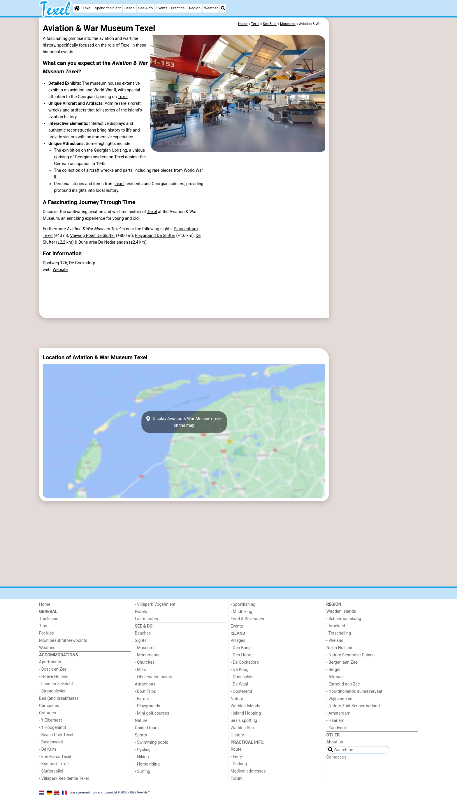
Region (195, 8)
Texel (87, 8)
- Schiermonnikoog (343, 618)
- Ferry (236, 756)
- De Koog (240, 669)
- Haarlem (335, 720)
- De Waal (239, 684)
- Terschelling (338, 633)
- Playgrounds (147, 706)
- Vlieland (335, 640)
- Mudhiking (241, 611)
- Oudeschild (242, 676)
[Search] (223, 8)
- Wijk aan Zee (339, 698)
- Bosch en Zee (52, 669)
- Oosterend (241, 691)
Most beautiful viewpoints (63, 640)
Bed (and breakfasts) (58, 698)
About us (334, 742)
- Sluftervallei (51, 771)
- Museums (145, 647)
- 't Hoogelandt (52, 727)
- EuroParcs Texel (55, 756)
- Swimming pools (151, 742)
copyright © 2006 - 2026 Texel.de (126, 792)
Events (161, 8)
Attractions (145, 684)
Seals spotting (244, 720)
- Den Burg (240, 647)
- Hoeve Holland (53, 676)
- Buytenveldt (51, 742)
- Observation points (153, 676)
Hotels (141, 611)
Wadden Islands (245, 706)
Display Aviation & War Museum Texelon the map (183, 422)
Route (236, 749)
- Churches (145, 662)
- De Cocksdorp (245, 662)
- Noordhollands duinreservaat (354, 691)
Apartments (50, 662)
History (237, 735)
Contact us (336, 757)
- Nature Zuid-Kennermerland (353, 706)
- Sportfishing (243, 604)
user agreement (80, 792)
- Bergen (334, 669)
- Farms (142, 698)
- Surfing (142, 771)
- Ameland (335, 625)
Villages (238, 640)
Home (44, 604)
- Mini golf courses (152, 713)
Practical (178, 8)
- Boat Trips (145, 691)
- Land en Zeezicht (56, 683)
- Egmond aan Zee (343, 684)
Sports (141, 735)
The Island (48, 618)
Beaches (143, 633)
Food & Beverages (247, 618)
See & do (145, 8)
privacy (97, 792)
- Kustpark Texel (54, 763)
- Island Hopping (246, 713)
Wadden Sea (242, 727)
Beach (129, 8)
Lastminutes (146, 618)
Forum (236, 778)
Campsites (49, 705)
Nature (141, 720)
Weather (211, 8)
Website (60, 269)
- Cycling (143, 749)
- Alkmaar (335, 676)
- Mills (140, 669)
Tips (43, 625)
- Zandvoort (337, 727)
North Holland (339, 647)
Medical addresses (248, 771)
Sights (141, 640)
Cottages (47, 713)
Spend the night (108, 8)
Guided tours (147, 727)
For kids (46, 633)
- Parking (239, 763)
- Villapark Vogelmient (155, 604)
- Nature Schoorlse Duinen (350, 655)
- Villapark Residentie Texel (64, 778)
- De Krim (47, 749)
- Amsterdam (338, 713)
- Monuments (147, 655)
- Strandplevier (52, 691)
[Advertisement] (374, 151)
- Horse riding (147, 764)
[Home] (77, 8)
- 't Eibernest (50, 720)
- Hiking (142, 756)
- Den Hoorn (242, 655)
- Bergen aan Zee (342, 662)
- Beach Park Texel (56, 734)
